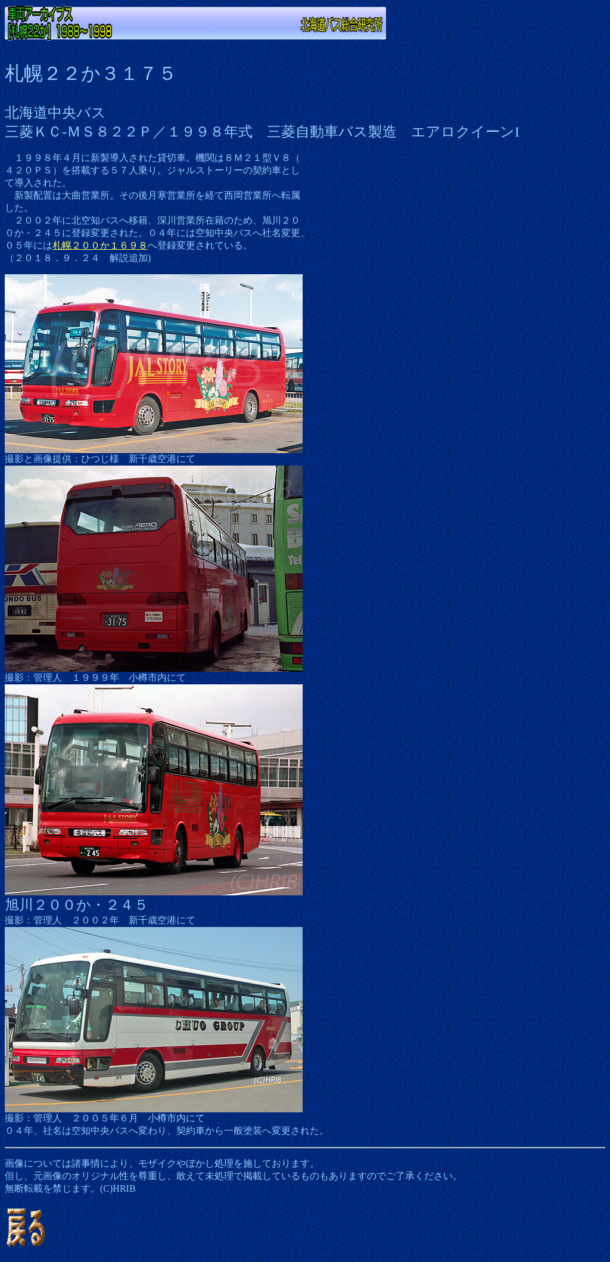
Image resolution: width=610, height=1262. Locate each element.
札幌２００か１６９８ (100, 245)
